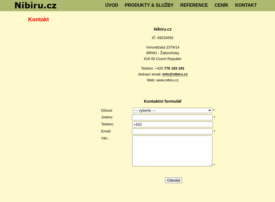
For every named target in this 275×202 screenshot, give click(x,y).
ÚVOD (111, 5)
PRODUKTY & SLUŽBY (149, 5)
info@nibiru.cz (175, 74)
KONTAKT (246, 5)
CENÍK (222, 5)
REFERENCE (194, 5)
